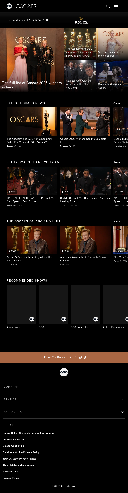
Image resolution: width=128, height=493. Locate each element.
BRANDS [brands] (10, 399)
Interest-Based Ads (14, 439)
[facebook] (75, 357)
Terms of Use (10, 471)
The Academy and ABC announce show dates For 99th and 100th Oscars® (79, 52)
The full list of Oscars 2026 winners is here (32, 85)
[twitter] (70, 357)
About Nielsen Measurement (19, 465)
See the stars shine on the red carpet (111, 54)
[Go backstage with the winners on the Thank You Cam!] (80, 76)
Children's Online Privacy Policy (21, 452)
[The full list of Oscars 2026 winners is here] (32, 60)
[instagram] (80, 357)
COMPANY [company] (11, 386)
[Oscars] (26, 6)
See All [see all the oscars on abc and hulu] (117, 221)
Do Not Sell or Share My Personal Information (29, 433)
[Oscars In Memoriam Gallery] (112, 76)
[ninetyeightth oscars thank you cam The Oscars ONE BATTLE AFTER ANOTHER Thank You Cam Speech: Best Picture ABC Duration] (32, 187)
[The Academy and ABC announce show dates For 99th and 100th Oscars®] (80, 44)
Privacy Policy (11, 478)
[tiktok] (85, 357)
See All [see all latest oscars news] (117, 103)
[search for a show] (108, 6)
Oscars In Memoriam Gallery (110, 86)
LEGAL (9, 425)
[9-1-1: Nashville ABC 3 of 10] (85, 307)
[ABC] (9, 6)
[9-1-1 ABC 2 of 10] (53, 307)
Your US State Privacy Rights (19, 458)
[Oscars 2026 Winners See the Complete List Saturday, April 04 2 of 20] (85, 127)
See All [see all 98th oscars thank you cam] (117, 162)
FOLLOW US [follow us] (13, 412)
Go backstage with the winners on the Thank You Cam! (79, 84)
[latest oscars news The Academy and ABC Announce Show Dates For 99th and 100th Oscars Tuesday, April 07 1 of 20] (32, 127)
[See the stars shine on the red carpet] (112, 44)
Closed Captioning (13, 445)
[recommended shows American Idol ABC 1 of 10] (21, 307)
